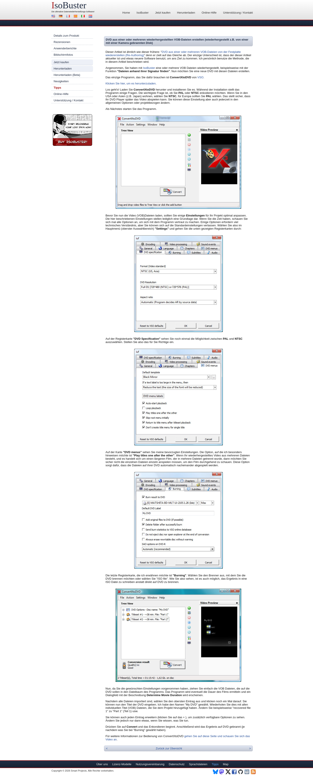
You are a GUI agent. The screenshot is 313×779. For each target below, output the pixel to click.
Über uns (102, 764)
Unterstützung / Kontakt (238, 12)
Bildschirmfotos (63, 54)
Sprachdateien (198, 764)
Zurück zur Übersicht (169, 748)
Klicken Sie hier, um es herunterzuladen (131, 83)
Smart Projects (79, 770)
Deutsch (61, 16)
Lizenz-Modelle (121, 764)
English (53, 16)
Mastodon (222, 771)
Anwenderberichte (65, 48)
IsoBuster (143, 12)
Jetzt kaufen (163, 12)
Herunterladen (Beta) (67, 75)
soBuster (68, 5)
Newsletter (247, 771)
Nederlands (91, 16)
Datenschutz (177, 764)
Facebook (234, 771)
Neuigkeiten (61, 81)
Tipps (57, 87)
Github (241, 771)
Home (126, 12)
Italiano (83, 16)
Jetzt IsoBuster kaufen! (72, 130)
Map (225, 764)
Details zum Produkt (66, 35)
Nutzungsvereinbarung (150, 764)
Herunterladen (186, 12)
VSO (200, 77)
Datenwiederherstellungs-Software (79, 12)
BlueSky (215, 771)
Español (76, 16)
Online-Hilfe (209, 12)
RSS (253, 771)
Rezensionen (62, 42)
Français (68, 16)
